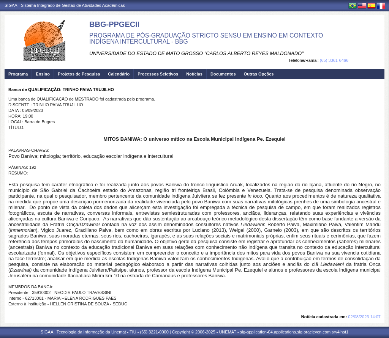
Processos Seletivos (158, 74)
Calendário (119, 74)
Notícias (194, 74)
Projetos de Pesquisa (79, 74)
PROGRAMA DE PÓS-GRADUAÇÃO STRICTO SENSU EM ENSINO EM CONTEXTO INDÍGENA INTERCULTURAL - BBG (206, 38)
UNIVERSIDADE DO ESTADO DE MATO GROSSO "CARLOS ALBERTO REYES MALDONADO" (196, 53)
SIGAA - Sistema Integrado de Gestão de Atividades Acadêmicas (65, 5)
